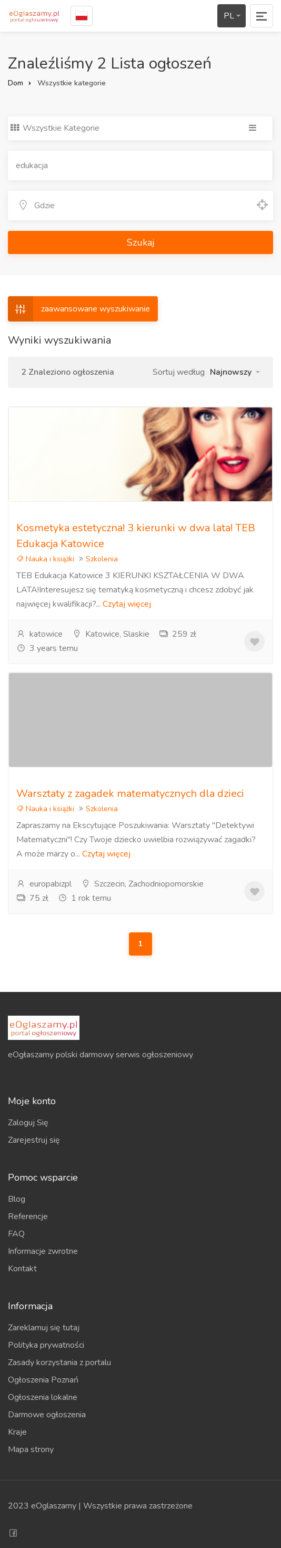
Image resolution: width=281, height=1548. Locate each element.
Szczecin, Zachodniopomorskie (142, 884)
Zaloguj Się (28, 1122)
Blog (16, 1199)
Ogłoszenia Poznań (43, 1380)
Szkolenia (102, 559)
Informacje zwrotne (43, 1251)
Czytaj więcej (127, 604)
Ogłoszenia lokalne (42, 1397)
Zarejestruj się (34, 1140)
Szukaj (141, 242)
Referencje (28, 1216)
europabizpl (44, 884)
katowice (39, 634)
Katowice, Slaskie (110, 634)
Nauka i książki (45, 559)
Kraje (17, 1432)
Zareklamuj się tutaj (43, 1327)
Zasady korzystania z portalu (59, 1362)
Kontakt (22, 1268)
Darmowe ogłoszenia (47, 1414)
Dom (15, 83)
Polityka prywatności (46, 1345)
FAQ (16, 1234)
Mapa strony (31, 1449)
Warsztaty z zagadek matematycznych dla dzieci (130, 793)
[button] (235, 372)
